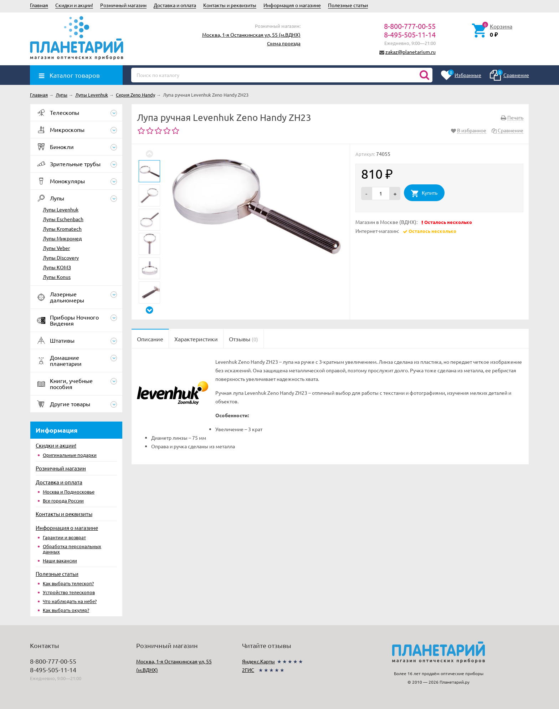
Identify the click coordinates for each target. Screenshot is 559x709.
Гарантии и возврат (64, 537)
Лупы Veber (56, 248)
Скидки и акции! (74, 5)
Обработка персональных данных (72, 549)
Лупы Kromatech (62, 228)
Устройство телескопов (69, 592)
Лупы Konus (57, 277)
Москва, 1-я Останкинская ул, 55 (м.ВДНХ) (251, 34)
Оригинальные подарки (70, 455)
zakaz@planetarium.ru (410, 52)
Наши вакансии (60, 560)
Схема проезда (284, 43)
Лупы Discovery (61, 257)
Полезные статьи (348, 5)
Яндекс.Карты (258, 661)
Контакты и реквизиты (229, 5)
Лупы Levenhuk (60, 209)
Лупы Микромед (62, 238)
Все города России (63, 501)
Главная (39, 5)
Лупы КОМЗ (57, 267)
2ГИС (248, 670)
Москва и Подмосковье (68, 492)
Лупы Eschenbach (63, 219)
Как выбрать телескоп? (68, 583)
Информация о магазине (292, 5)
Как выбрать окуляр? (66, 610)
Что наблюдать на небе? (70, 601)
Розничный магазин (123, 5)
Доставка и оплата (175, 5)
